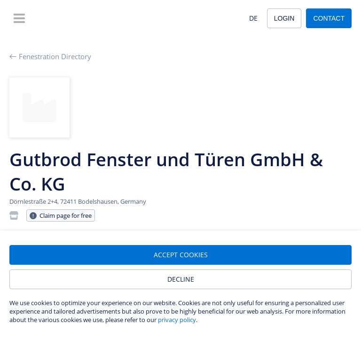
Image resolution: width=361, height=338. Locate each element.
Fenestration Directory (50, 56)
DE (253, 18)
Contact (329, 18)
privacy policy (177, 319)
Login (284, 18)
